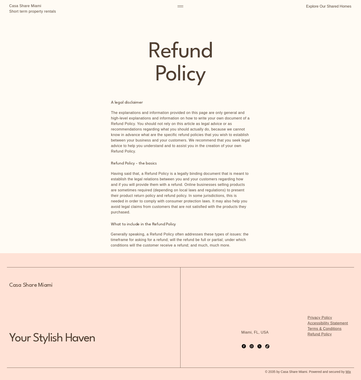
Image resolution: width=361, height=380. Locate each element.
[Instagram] (251, 346)
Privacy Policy (320, 318)
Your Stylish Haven (52, 338)
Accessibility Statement (328, 323)
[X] (259, 346)
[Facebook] (243, 346)
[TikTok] (267, 346)
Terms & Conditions (324, 329)
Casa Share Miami (25, 6)
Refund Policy (320, 334)
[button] (327, 6)
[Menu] (180, 6)
